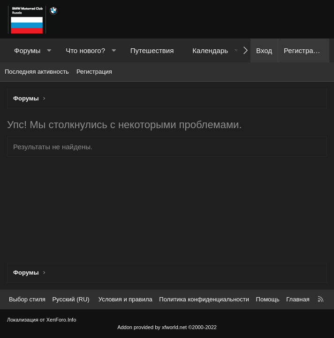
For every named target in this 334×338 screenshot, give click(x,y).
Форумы (27, 50)
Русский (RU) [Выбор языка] (70, 299)
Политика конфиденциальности (204, 299)
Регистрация (94, 71)
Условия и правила (125, 299)
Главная (297, 299)
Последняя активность (37, 71)
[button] (49, 50)
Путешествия (152, 50)
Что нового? (85, 50)
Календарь (210, 50)
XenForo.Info (61, 320)
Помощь (268, 299)
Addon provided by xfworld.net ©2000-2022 (167, 327)
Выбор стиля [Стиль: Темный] (27, 299)
